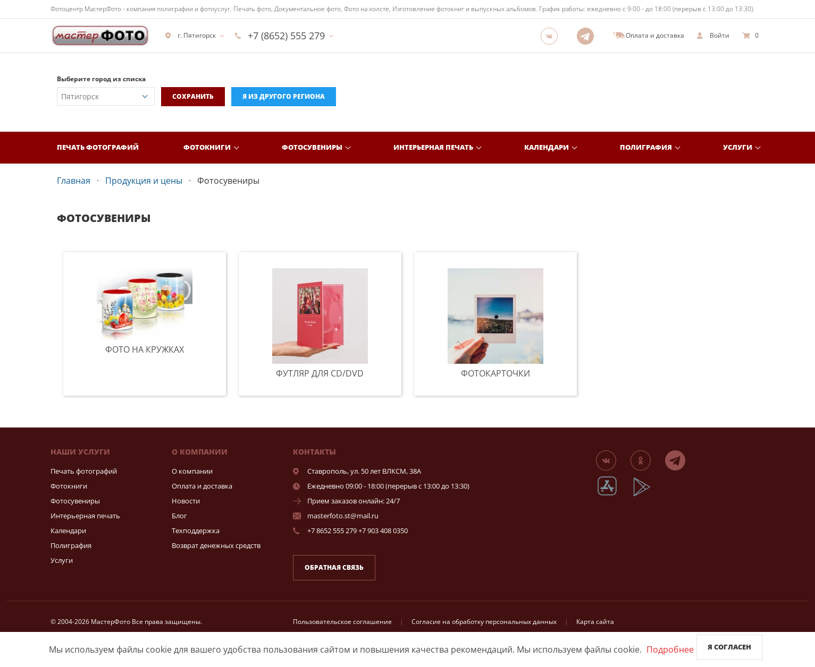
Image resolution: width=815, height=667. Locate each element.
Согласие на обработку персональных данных (484, 621)
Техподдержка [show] (196, 530)
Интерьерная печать (433, 147)
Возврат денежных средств (216, 545)
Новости (186, 501)
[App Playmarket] (647, 494)
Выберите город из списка (101, 78)
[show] (713, 36)
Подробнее (670, 649)
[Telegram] (588, 36)
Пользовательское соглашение (342, 621)
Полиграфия (646, 147)
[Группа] (552, 36)
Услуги (737, 147)
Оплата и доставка (202, 486)
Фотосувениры (312, 147)
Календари (546, 147)
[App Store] (614, 494)
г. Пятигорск (190, 35)
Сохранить (193, 96)
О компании (192, 471)
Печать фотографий (98, 147)
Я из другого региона (283, 96)
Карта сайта (595, 621)
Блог (179, 515)
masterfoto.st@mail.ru (343, 515)
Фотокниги (207, 147)
